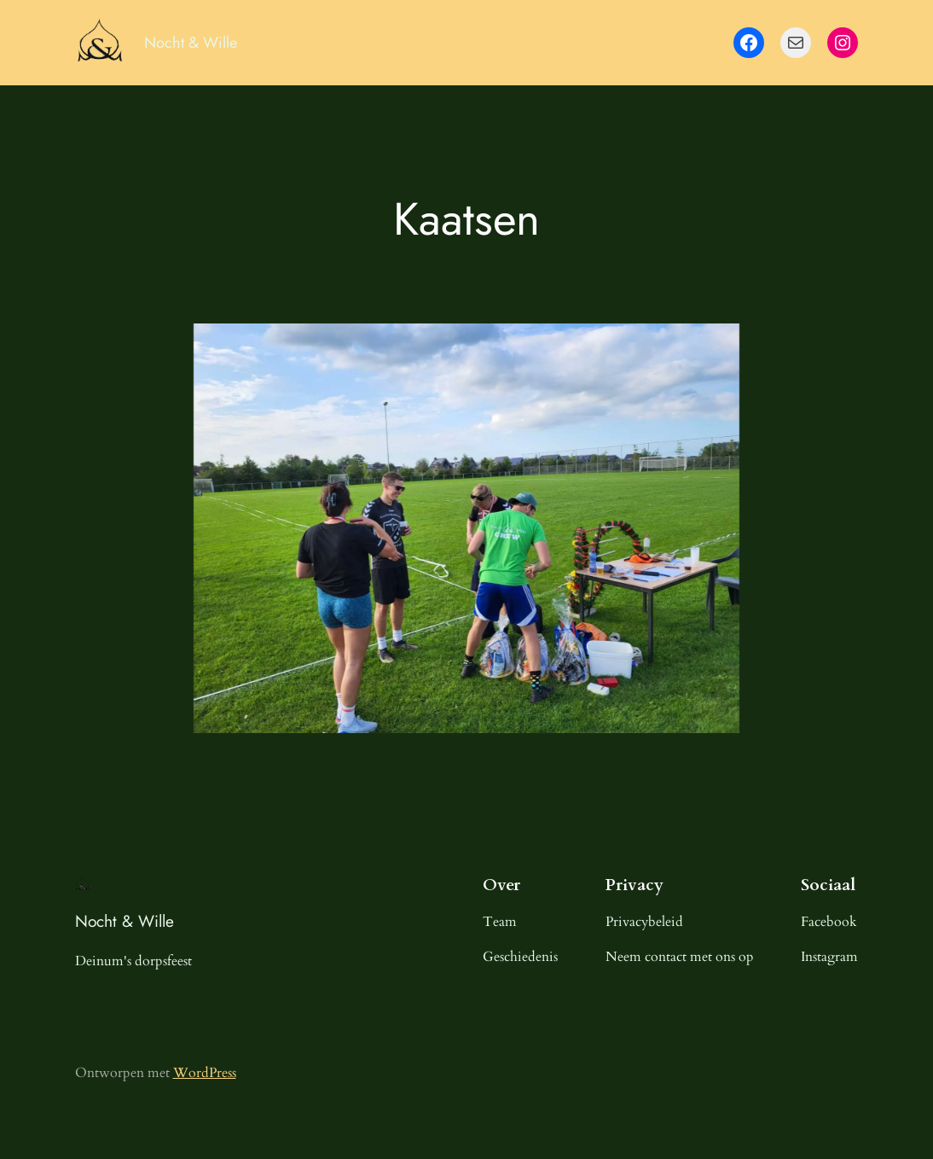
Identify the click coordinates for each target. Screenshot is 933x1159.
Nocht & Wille (190, 43)
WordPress (204, 1072)
